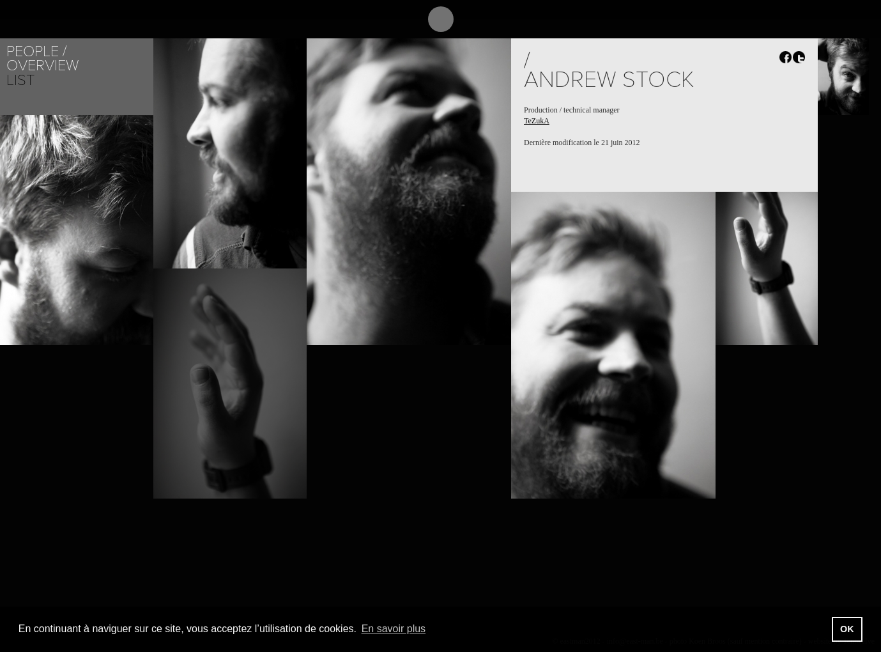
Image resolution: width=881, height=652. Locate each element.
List (20, 80)
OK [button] (847, 629)
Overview (42, 65)
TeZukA (536, 120)
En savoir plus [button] (394, 628)
